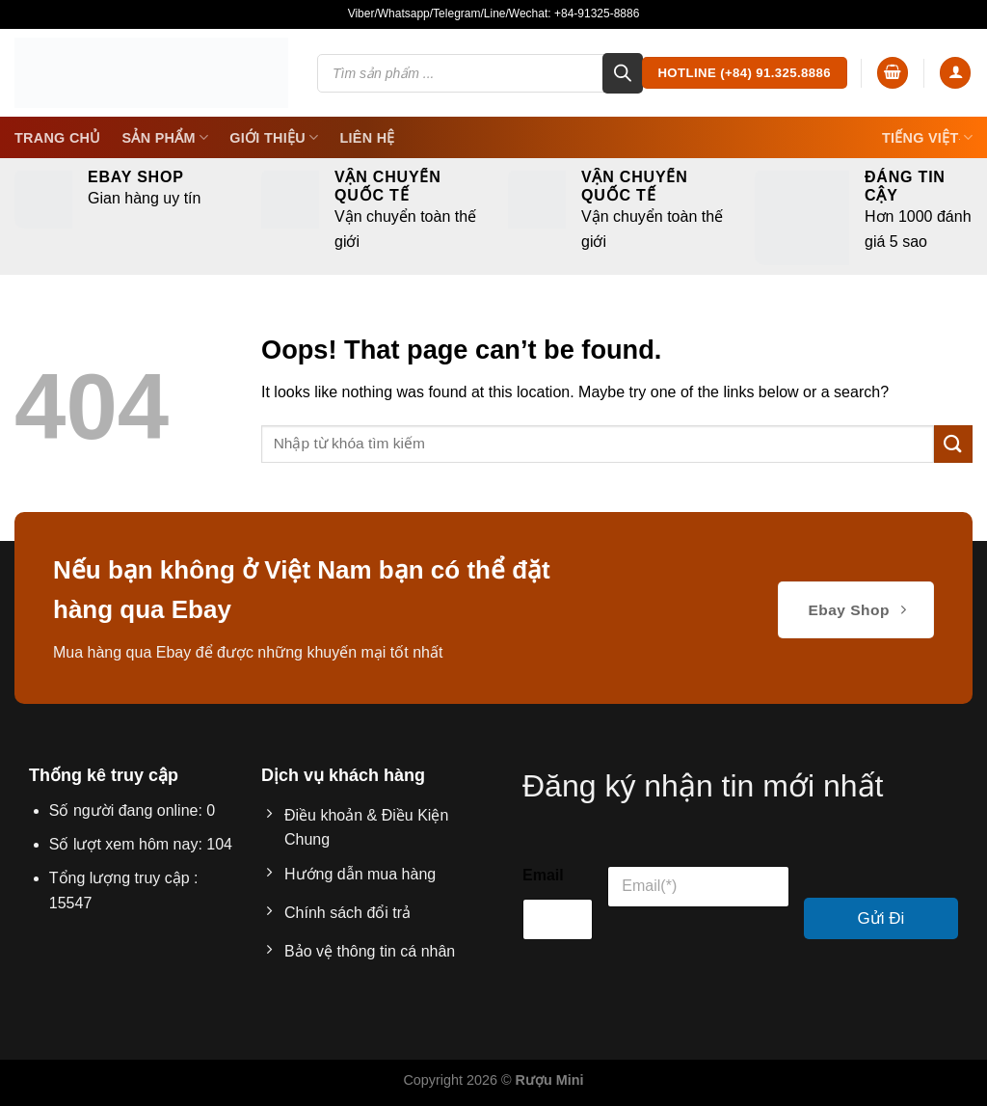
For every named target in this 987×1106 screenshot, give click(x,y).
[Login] (955, 73)
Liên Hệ (366, 138)
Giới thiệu (273, 137)
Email (543, 875)
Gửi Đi (881, 918)
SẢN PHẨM (165, 137)
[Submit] (953, 444)
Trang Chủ (57, 138)
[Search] (622, 73)
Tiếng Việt (927, 137)
